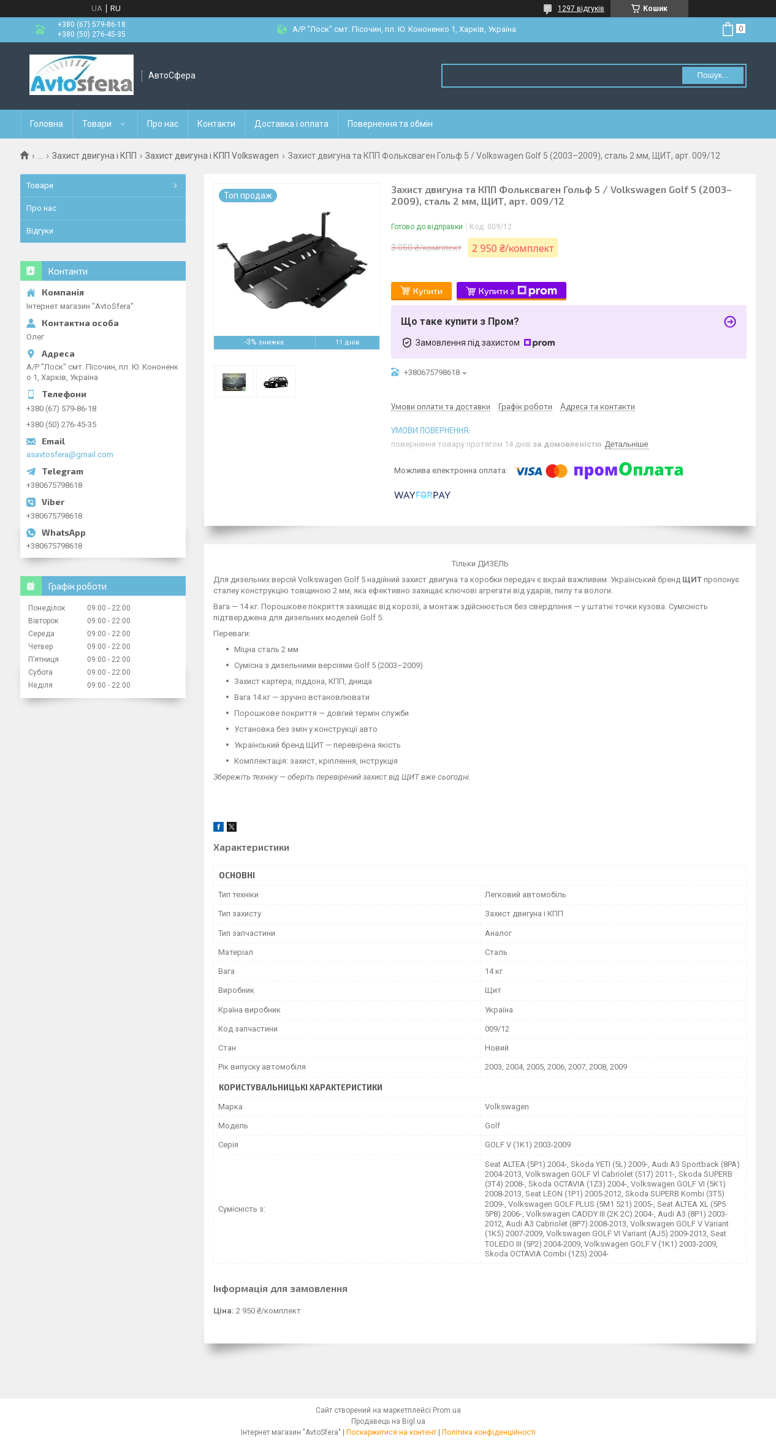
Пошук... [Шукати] (712, 75)
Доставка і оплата (291, 124)
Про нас (162, 124)
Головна (46, 124)
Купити (428, 291)
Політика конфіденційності (489, 1432)
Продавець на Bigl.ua (388, 1421)
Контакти (216, 124)
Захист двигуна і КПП (94, 156)
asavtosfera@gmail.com (69, 454)
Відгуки (39, 230)
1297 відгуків (581, 8)
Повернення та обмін (390, 124)
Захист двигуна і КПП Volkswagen (212, 156)
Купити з (518, 291)
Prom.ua (447, 1410)
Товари (97, 124)
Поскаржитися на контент (391, 1432)
